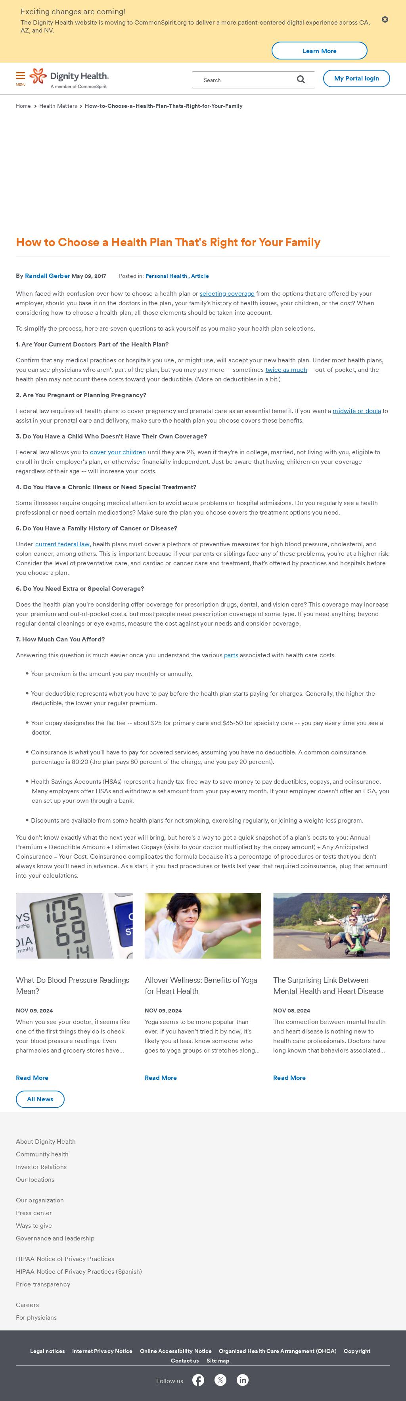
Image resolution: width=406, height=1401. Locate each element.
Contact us (185, 1360)
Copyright (357, 1351)
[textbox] (253, 79)
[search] (304, 79)
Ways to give (34, 1225)
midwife (344, 411)
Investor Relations (41, 1167)
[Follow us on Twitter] (220, 1381)
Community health (42, 1154)
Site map (218, 1360)
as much (294, 369)
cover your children (118, 452)
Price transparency (43, 1284)
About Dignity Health (46, 1141)
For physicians (36, 1317)
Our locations (35, 1179)
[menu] (20, 79)
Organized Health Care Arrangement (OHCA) (278, 1351)
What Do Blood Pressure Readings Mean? (72, 985)
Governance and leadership (55, 1238)
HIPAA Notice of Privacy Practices (65, 1259)
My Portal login (356, 78)
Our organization (40, 1200)
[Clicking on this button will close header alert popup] (385, 20)
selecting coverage (227, 293)
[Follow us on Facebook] (198, 1381)
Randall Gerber (47, 275)
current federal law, (63, 544)
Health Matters (60, 106)
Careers (27, 1305)
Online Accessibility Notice (176, 1351)
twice (274, 369)
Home (26, 106)
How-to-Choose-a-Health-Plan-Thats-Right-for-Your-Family (164, 106)
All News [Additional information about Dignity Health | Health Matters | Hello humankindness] (40, 1099)
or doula (368, 411)
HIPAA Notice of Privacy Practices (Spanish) (79, 1271)
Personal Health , (168, 276)
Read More (49, 1078)
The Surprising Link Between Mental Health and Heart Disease (328, 985)
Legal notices (47, 1351)
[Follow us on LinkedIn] (243, 1381)
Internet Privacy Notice (102, 1351)
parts (231, 655)
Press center (34, 1213)
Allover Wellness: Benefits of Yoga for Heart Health (201, 985)
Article (200, 276)
